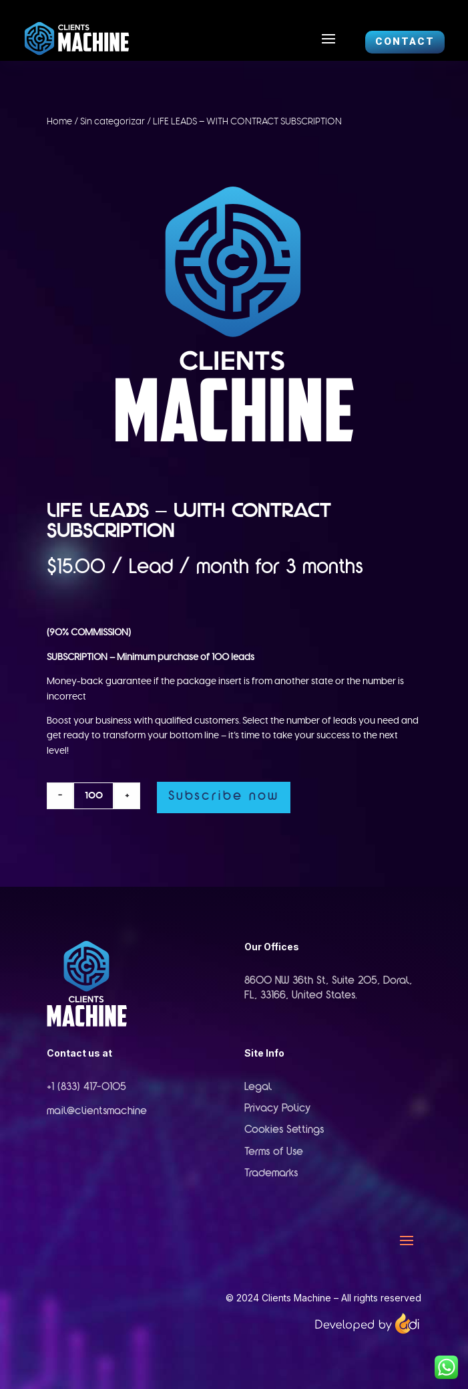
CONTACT (405, 41)
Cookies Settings (284, 1130)
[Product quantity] (93, 795)
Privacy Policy (277, 1108)
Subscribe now (223, 797)
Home (59, 121)
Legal (258, 1087)
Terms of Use (273, 1152)
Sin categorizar (112, 121)
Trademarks (271, 1173)
